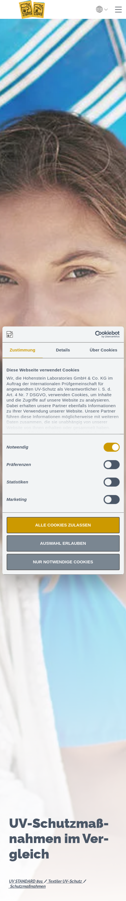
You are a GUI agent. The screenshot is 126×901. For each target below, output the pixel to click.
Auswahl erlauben (63, 543)
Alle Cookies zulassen (63, 525)
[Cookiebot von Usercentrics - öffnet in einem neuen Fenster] (95, 334)
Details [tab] (63, 350)
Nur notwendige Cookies (63, 561)
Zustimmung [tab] (22, 350)
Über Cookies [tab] (103, 350)
